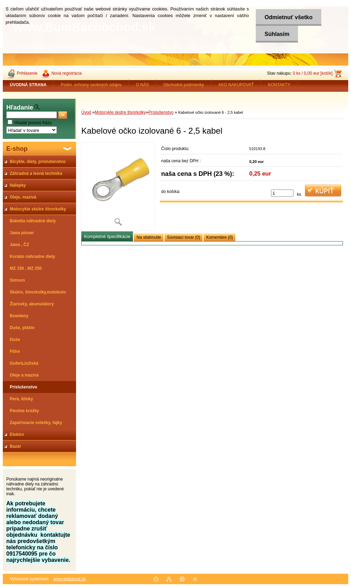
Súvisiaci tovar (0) (183, 237)
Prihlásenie (27, 73)
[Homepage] (28, 85)
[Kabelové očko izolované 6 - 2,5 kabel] (118, 186)
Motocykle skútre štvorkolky (120, 112)
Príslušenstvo (160, 112)
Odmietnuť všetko (288, 17)
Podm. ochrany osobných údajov (91, 84)
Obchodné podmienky (183, 84)
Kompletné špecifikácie (107, 236)
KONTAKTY (279, 84)
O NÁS (142, 84)
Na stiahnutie (148, 237)
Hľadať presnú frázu (33, 122)
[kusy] (282, 193)
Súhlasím (276, 34)
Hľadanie (19, 107)
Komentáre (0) (219, 237)
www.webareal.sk (69, 579)
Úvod (86, 112)
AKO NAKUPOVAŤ (236, 84)
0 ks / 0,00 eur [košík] (313, 73)
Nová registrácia (66, 73)
